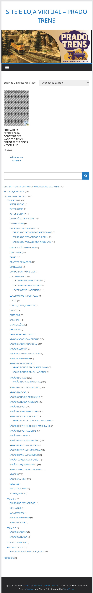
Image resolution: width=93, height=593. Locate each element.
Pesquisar (85, 176)
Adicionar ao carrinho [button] (16, 159)
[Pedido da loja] (64, 83)
